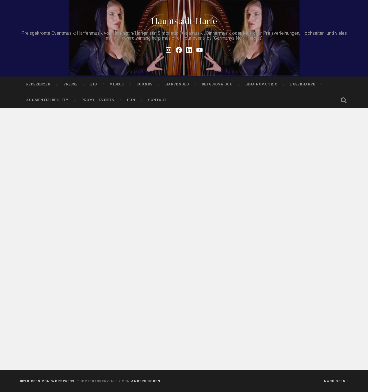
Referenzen (38, 84)
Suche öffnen (343, 100)
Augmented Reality (47, 100)
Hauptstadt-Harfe (184, 21)
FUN (131, 100)
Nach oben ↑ (336, 381)
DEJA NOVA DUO (217, 84)
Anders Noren (146, 381)
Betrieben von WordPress (47, 381)
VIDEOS (117, 84)
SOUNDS (145, 84)
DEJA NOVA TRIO (261, 84)
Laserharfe (302, 84)
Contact (157, 100)
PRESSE (70, 84)
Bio (93, 84)
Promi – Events (97, 100)
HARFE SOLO (177, 84)
